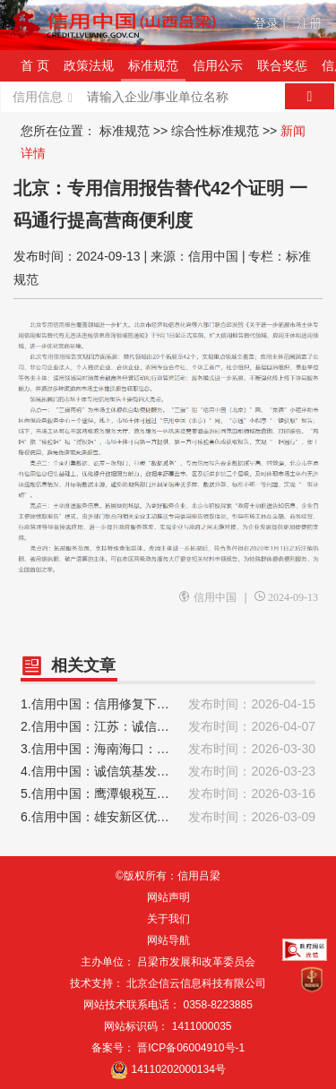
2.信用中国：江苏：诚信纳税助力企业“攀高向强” (168, 727)
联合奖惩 (282, 65)
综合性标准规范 (215, 131)
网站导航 (168, 940)
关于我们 (168, 919)
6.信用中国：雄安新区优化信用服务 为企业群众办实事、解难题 (168, 817)
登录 (270, 23)
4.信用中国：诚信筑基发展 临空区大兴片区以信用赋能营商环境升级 (168, 771)
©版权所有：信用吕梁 (168, 876)
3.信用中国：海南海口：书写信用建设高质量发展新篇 (168, 749)
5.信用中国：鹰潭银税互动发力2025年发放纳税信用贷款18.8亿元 (168, 794)
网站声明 (168, 897)
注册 (309, 23)
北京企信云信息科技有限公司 (196, 983)
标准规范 (153, 65)
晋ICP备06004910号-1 (191, 1048)
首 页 (35, 65)
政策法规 (89, 65)
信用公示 (218, 65)
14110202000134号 (178, 1069)
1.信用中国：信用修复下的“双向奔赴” (168, 704)
